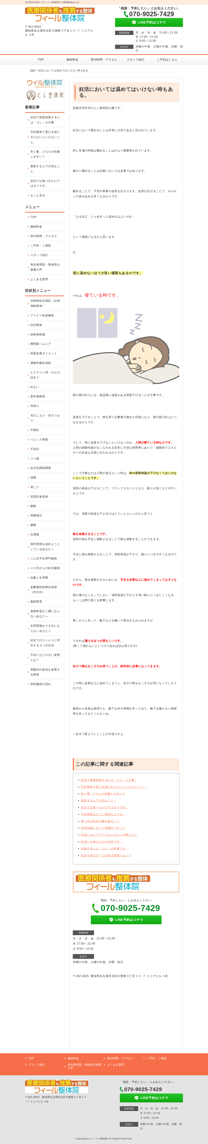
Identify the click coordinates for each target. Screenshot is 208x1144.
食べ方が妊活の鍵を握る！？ (100, 821)
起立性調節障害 (40, 467)
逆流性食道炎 (39, 496)
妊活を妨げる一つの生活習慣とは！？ (106, 855)
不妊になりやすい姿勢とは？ (45, 657)
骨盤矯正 (36, 515)
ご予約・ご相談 (40, 245)
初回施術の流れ (40, 684)
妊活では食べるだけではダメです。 (104, 807)
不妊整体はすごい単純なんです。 (103, 814)
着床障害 (36, 601)
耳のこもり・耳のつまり (45, 418)
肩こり (34, 486)
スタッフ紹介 (136, 59)
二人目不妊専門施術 (43, 558)
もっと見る (37, 195)
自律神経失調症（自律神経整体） (45, 303)
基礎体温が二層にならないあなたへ (45, 614)
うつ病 (34, 458)
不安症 (34, 449)
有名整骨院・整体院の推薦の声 (45, 267)
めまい (34, 386)
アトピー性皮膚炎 (42, 315)
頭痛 (33, 477)
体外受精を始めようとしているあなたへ (45, 547)
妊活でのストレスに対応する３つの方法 (45, 643)
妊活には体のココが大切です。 (101, 841)
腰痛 (33, 524)
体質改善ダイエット (43, 353)
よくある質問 (39, 279)
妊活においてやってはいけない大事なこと (109, 834)
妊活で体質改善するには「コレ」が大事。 (109, 780)
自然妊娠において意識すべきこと (103, 827)
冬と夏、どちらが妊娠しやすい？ (103, 793)
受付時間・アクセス (104, 59)
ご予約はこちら (167, 59)
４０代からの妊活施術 (45, 568)
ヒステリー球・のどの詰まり (45, 375)
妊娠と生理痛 (39, 577)
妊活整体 (36, 324)
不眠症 (34, 429)
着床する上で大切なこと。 (99, 800)
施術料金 (72, 59)
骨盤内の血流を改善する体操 (45, 672)
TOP (41, 59)
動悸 (33, 506)
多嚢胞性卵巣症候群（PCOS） (43, 590)
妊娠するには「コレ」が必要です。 (104, 848)
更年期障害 (37, 396)
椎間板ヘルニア (40, 343)
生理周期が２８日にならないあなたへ (45, 628)
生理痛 (34, 534)
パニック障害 (39, 439)
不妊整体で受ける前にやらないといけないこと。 (113, 786)
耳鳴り (34, 405)
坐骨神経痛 (37, 334)
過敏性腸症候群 (40, 362)
